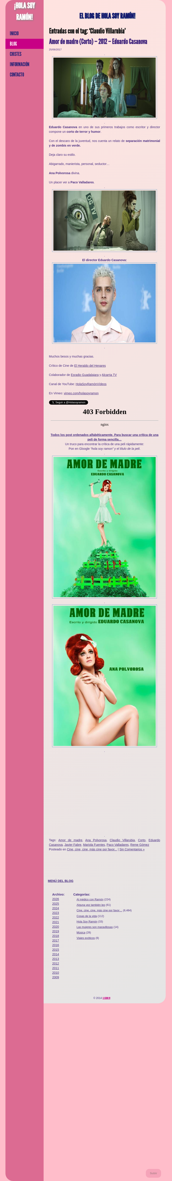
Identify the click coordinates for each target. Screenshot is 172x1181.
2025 (55, 903)
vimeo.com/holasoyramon (81, 393)
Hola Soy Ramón (87, 921)
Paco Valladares (118, 844)
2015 (55, 949)
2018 (55, 936)
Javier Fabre (72, 844)
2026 (55, 899)
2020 (55, 926)
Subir (153, 1173)
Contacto (17, 75)
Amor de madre (70, 840)
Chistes (15, 54)
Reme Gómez (139, 844)
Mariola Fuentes (94, 844)
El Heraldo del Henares (90, 365)
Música (81, 932)
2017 (55, 940)
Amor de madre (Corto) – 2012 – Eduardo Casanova (98, 41)
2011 (55, 968)
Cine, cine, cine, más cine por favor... (92, 849)
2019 (55, 931)
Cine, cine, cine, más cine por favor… (99, 910)
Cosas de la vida (87, 916)
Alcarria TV (109, 375)
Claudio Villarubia (122, 840)
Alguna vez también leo (91, 905)
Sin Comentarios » (132, 849)
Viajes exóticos (86, 938)
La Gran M (106, 998)
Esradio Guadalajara (85, 375)
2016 (55, 945)
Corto (141, 840)
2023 (55, 913)
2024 (55, 908)
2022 (55, 917)
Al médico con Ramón (90, 899)
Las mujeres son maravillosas (95, 927)
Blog (13, 44)
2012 (55, 963)
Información (19, 64)
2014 (55, 954)
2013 (55, 959)
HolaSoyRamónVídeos (91, 384)
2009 (55, 977)
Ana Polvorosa (96, 840)
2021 (55, 922)
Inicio (14, 33)
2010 (55, 972)
